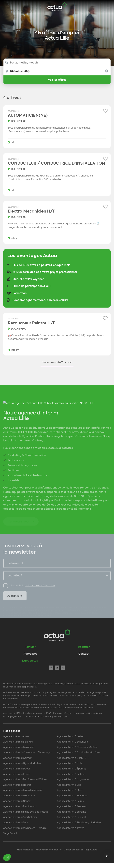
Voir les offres (57, 80)
